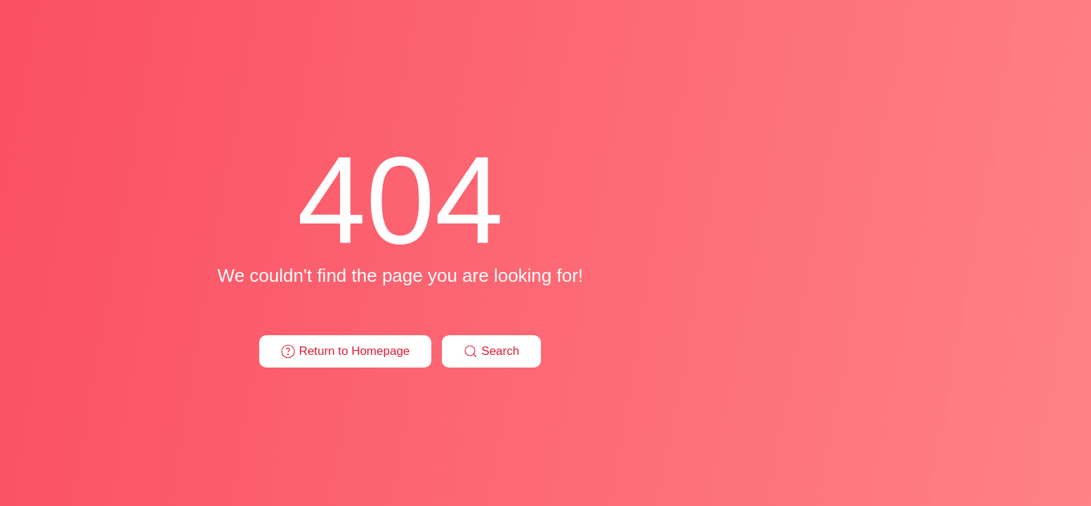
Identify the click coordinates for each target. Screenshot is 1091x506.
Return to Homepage (345, 351)
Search (491, 351)
